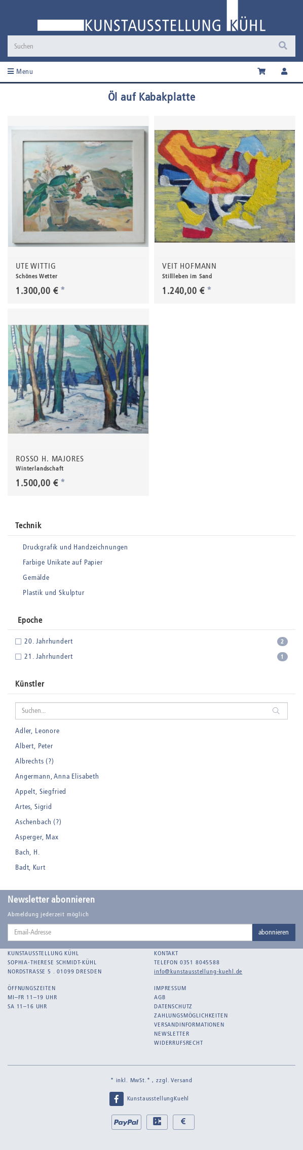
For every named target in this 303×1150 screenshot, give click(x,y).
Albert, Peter (34, 746)
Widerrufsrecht (178, 1043)
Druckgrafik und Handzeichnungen (75, 547)
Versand (182, 1080)
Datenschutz (173, 1006)
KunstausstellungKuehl (149, 1099)
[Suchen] (141, 46)
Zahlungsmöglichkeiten (191, 1015)
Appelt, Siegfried (40, 791)
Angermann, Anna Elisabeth (57, 776)
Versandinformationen (189, 1024)
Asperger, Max (37, 837)
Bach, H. (27, 852)
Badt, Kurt (30, 867)
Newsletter (171, 1034)
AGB (160, 997)
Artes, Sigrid (33, 806)
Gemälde (36, 577)
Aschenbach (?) (38, 822)
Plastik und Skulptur (54, 592)
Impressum (170, 988)
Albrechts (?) (34, 761)
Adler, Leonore (37, 731)
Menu (20, 71)
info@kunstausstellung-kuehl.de (198, 971)
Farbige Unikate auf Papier (63, 562)
